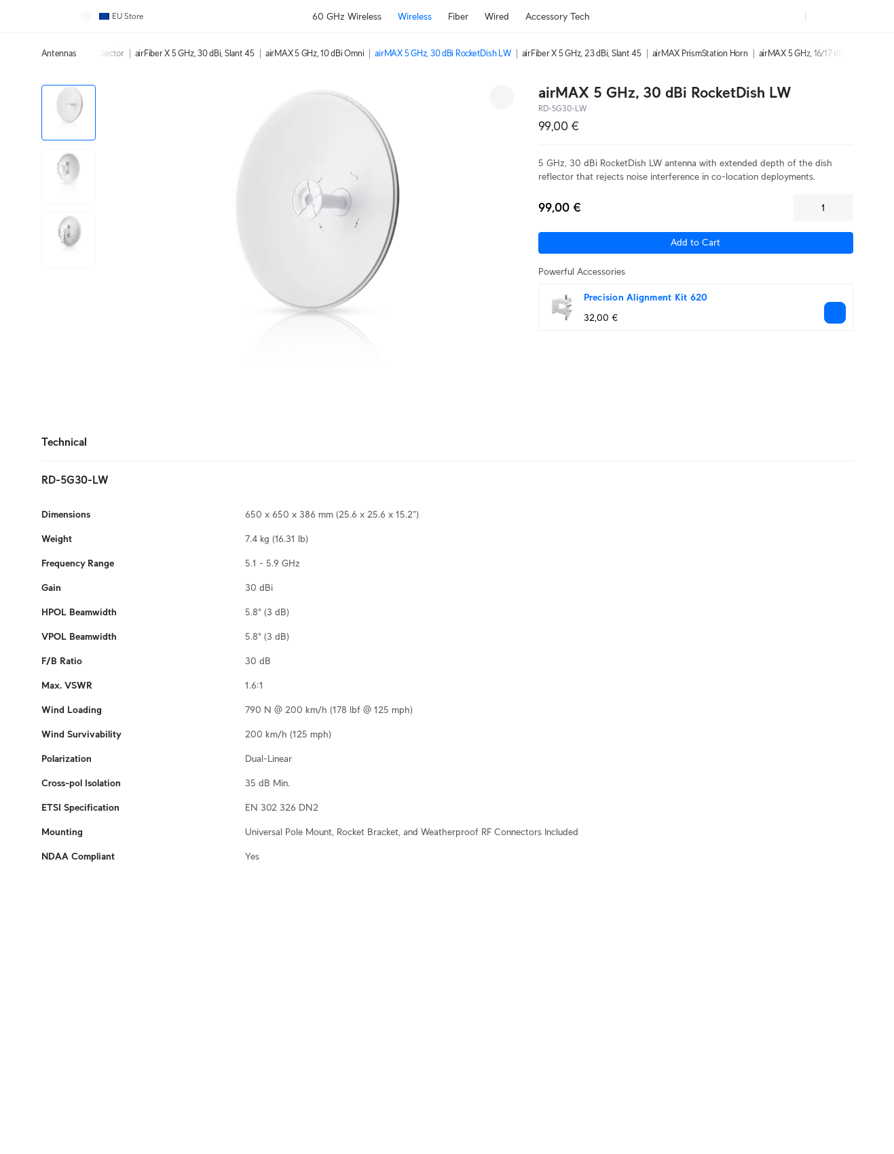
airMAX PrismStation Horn (700, 53)
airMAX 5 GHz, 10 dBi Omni (315, 53)
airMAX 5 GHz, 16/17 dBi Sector (815, 53)
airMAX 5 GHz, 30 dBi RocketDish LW (442, 53)
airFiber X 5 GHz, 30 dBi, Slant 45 (195, 53)
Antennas (59, 53)
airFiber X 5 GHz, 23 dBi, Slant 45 (581, 53)
